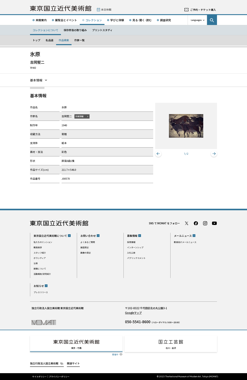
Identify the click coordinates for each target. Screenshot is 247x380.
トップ (36, 40)
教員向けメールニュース (185, 242)
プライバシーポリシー (59, 376)
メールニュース (183, 235)
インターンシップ (135, 247)
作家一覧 (79, 40)
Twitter (186, 223)
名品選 (49, 40)
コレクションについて (45, 30)
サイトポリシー (39, 376)
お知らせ (39, 286)
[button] (158, 154)
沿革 (36, 263)
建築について (40, 268)
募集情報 (132, 235)
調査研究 (165, 20)
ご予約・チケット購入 (203, 9)
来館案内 (41, 20)
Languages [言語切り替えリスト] (196, 19)
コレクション (93, 20)
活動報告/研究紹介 (42, 273)
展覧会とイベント (66, 20)
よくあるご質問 (87, 242)
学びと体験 (117, 20)
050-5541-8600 (137, 321)
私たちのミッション (43, 242)
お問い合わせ (88, 235)
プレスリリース (41, 292)
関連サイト (73, 363)
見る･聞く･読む (142, 20)
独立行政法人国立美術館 (44, 363)
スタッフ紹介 (40, 252)
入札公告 (131, 252)
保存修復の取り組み (75, 30)
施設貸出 (84, 247)
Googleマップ (133, 312)
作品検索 (64, 40)
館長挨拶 (38, 247)
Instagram (205, 223)
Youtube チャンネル (214, 223)
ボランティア (40, 257)
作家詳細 (79, 116)
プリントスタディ (102, 30)
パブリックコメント (136, 257)
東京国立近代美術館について (50, 235)
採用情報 (131, 242)
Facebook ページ (195, 223)
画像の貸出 (85, 252)
